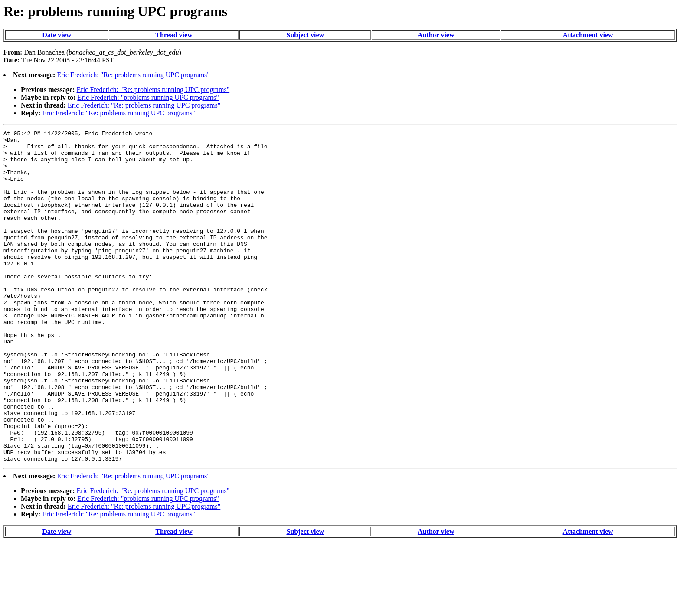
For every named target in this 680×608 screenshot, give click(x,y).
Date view (56, 35)
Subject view (305, 35)
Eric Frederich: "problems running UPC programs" (148, 97)
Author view (436, 35)
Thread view (173, 35)
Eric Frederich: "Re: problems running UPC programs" (133, 74)
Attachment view (588, 35)
